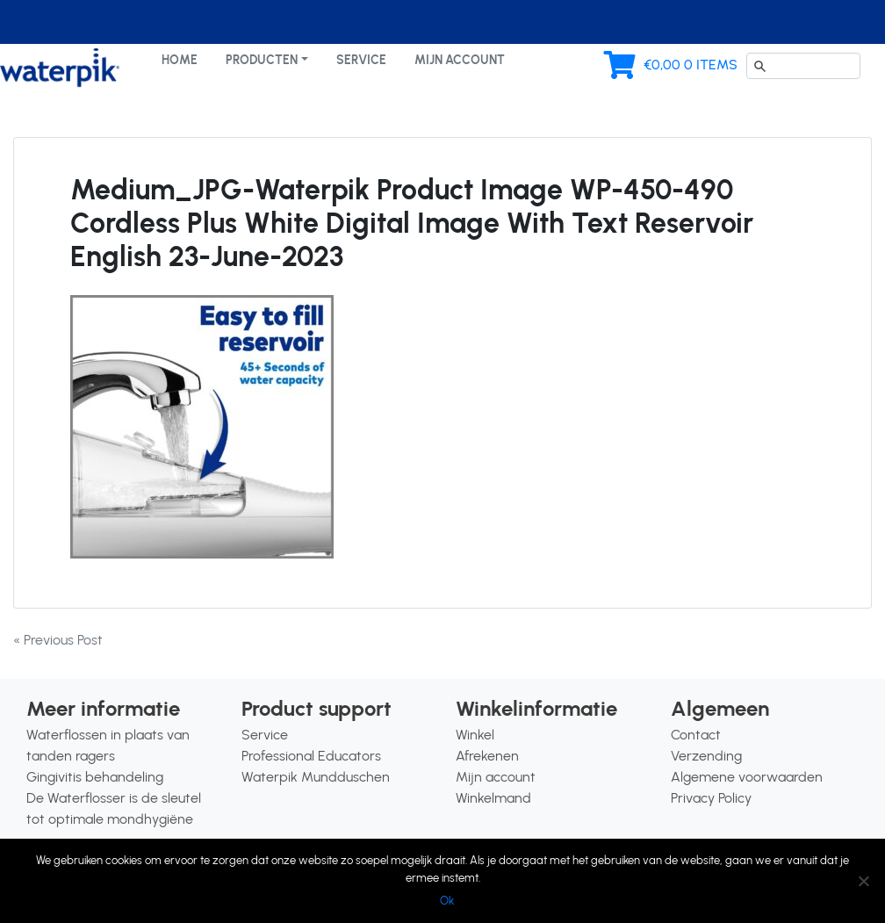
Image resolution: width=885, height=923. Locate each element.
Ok (447, 900)
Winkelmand (493, 798)
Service (361, 60)
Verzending (706, 755)
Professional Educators (311, 755)
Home (180, 60)
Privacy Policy (711, 798)
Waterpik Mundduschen (315, 776)
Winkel (475, 734)
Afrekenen (487, 755)
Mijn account (459, 60)
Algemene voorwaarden (747, 776)
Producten (262, 60)
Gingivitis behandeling (94, 776)
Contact (696, 734)
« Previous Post (58, 639)
